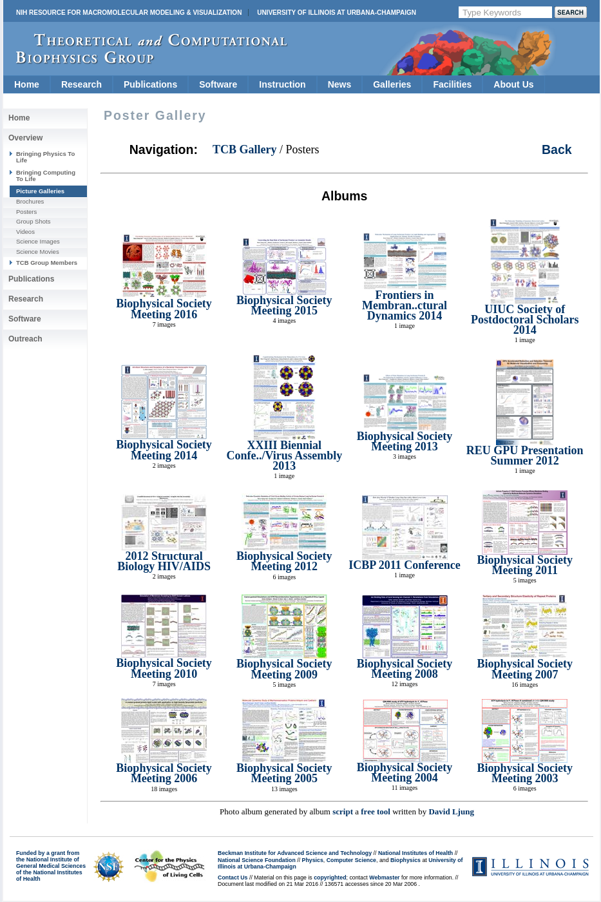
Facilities (452, 84)
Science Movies (37, 251)
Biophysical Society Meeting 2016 (164, 308)
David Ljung (450, 811)
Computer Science (351, 860)
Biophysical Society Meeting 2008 (405, 668)
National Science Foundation (257, 860)
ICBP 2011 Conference (404, 565)
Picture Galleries (40, 191)
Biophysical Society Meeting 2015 (284, 305)
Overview (25, 137)
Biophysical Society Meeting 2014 (164, 449)
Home (26, 84)
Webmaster (384, 877)
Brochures (30, 201)
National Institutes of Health (415, 853)
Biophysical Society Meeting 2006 (164, 773)
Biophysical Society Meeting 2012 (284, 561)
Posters (26, 211)
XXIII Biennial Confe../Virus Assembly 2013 (284, 456)
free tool (375, 811)
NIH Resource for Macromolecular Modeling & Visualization (129, 12)
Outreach (25, 338)
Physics (312, 860)
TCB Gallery (245, 149)
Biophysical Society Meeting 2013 (405, 441)
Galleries (392, 84)
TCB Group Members (46, 262)
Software (218, 84)
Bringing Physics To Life (45, 157)
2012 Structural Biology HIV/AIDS (164, 561)
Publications (150, 84)
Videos (25, 231)
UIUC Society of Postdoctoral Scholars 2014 (524, 320)
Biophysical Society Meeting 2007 (525, 668)
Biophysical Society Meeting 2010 (164, 668)
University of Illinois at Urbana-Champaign (336, 12)
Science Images (38, 241)
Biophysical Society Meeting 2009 (284, 668)
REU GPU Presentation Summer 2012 (525, 455)
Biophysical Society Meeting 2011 (525, 565)
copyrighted (330, 877)
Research (81, 84)
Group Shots (33, 221)
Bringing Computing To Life (45, 175)
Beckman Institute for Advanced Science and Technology (295, 853)
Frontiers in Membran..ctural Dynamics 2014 (404, 306)
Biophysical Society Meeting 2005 (284, 773)
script (342, 811)
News (340, 84)
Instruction (282, 84)
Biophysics (405, 860)
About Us (513, 84)
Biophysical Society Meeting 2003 (525, 773)
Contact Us (232, 877)
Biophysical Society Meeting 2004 (405, 772)
